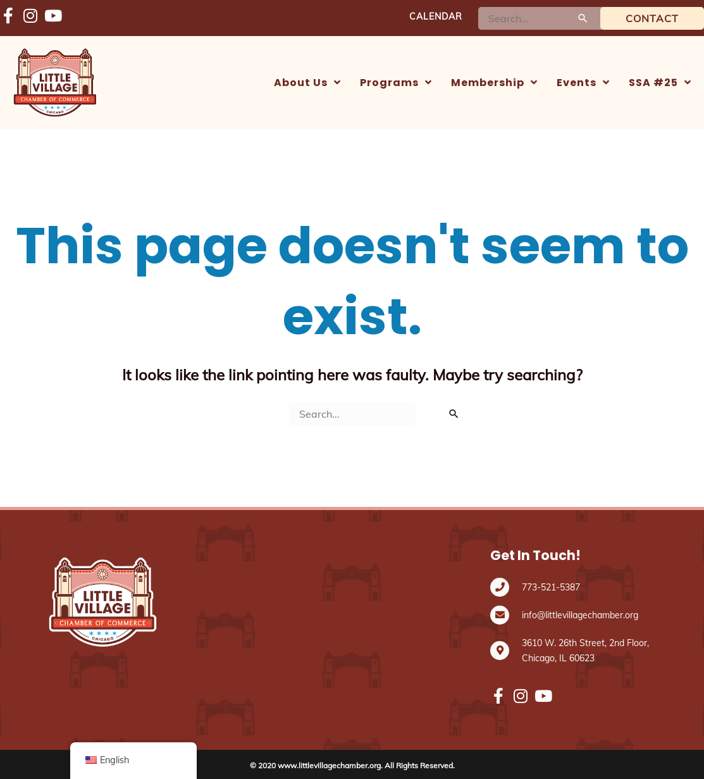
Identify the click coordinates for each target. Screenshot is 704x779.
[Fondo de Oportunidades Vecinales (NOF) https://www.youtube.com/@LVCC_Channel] (52, 16)
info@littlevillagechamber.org (580, 615)
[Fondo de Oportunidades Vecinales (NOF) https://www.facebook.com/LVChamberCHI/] (8, 16)
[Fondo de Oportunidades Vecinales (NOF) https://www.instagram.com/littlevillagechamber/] (30, 16)
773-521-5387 (551, 587)
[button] (307, 83)
